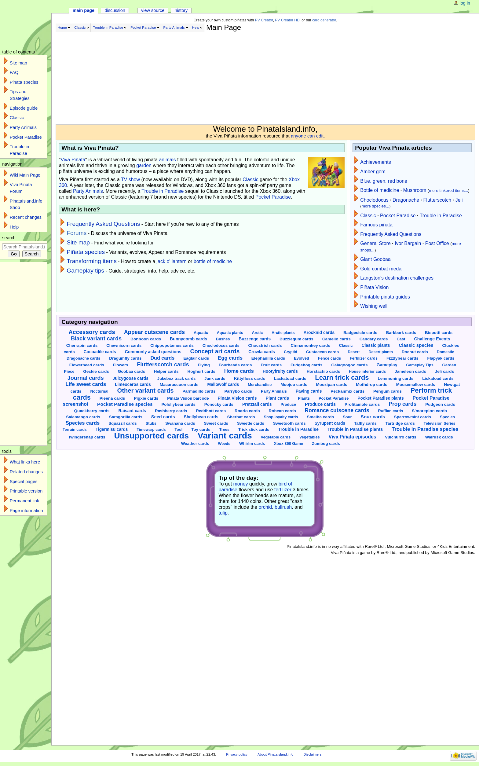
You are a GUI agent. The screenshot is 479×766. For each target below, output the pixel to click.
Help (195, 27)
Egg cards (230, 358)
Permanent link (24, 500)
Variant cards (225, 435)
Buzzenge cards (255, 339)
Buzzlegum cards (296, 339)
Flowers (120, 365)
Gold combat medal (381, 268)
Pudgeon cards (440, 404)
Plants (304, 398)
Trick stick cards (253, 429)
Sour (347, 417)
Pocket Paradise (143, 27)
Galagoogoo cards (349, 365)
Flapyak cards (441, 358)
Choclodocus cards (221, 345)
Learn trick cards (342, 377)
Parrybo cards (238, 391)
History (181, 10)
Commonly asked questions (153, 351)
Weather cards (195, 443)
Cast (401, 339)
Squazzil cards (122, 423)
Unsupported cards (151, 435)
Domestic (445, 352)
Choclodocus (374, 200)
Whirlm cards (252, 443)
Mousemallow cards (415, 384)
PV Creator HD (287, 20)
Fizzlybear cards (402, 358)
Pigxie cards (146, 398)
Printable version (26, 491)
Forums (76, 233)
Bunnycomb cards (188, 338)
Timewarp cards (151, 429)
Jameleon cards (410, 371)
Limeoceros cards (133, 384)
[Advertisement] (208, 76)
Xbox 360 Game (288, 443)
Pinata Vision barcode (188, 398)
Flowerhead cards (86, 365)
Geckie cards (96, 371)
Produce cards (320, 404)
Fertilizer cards (364, 358)
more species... (375, 206)
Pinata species (24, 82)
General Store (375, 243)
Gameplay (386, 364)
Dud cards (162, 358)
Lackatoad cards (290, 378)
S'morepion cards (429, 411)
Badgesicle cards (360, 332)
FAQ (14, 72)
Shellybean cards (201, 417)
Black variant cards (96, 338)
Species (447, 417)
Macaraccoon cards (179, 384)
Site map (78, 242)
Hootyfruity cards (280, 371)
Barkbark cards (401, 332)
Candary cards (374, 339)
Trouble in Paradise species (425, 429)
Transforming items (92, 261)
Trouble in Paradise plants (355, 429)
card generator (324, 20)
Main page (83, 10)
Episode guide (24, 108)
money (240, 483)
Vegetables (309, 437)
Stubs (151, 423)
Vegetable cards (276, 437)
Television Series (439, 423)
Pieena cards (112, 398)
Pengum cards (387, 391)
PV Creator (264, 20)
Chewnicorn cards (123, 345)
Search (9, 237)
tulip (223, 512)
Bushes (223, 339)
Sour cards (372, 416)
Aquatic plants (230, 333)
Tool (179, 429)
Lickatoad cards (438, 378)
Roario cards (247, 411)
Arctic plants (283, 333)
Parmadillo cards (198, 391)
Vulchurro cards (400, 437)
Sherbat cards (241, 417)
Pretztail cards (257, 404)
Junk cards (214, 378)
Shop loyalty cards (281, 417)
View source (152, 10)
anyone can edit (307, 135)
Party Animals (174, 27)
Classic (80, 27)
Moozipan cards (331, 384)
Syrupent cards (330, 423)
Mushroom (414, 190)
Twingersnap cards (86, 437)
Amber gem (373, 171)
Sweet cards (216, 423)
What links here (25, 462)
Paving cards (309, 391)
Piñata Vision (374, 287)
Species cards (83, 423)
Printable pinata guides (385, 296)
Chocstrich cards (265, 345)
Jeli (459, 200)
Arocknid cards (319, 332)
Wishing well (373, 306)
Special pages (24, 481)
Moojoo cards (293, 384)
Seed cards (163, 416)
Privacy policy (236, 754)
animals (167, 159)
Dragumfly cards (125, 358)
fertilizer (282, 489)
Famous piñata (376, 224)
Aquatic (201, 332)
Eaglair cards (196, 358)
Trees (224, 429)
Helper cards (166, 371)
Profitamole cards (362, 404)
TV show (130, 179)
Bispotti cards (438, 332)
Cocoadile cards (100, 352)
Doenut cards (415, 352)
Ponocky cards (218, 404)
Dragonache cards (83, 358)
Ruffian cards (390, 411)
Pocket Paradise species (125, 404)
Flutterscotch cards (163, 364)
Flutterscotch (437, 200)
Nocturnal (99, 391)
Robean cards (282, 411)
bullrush (283, 507)
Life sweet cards (85, 384)
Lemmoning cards (395, 378)
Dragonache (406, 200)
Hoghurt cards (201, 371)
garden (144, 165)
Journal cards (86, 378)
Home (62, 27)
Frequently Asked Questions (103, 224)
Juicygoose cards (130, 378)
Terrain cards (75, 429)
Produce (288, 404)
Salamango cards (83, 417)
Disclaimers (312, 754)
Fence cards (329, 358)
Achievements (375, 162)
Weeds (224, 444)
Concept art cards (215, 351)
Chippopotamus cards (172, 345)
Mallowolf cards (223, 384)
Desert (354, 352)
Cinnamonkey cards (310, 345)
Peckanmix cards (347, 391)
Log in (465, 3)
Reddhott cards (211, 411)
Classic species (416, 345)
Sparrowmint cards (412, 417)
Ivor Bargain (408, 243)
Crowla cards (261, 351)
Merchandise (260, 384)
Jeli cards (444, 371)
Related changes (26, 471)
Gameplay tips (85, 270)
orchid (265, 507)
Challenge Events (432, 338)
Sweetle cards (250, 423)
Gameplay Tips (419, 365)
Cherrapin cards (82, 345)
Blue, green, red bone (383, 181)
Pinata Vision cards (237, 398)
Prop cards (402, 404)
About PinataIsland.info (275, 754)
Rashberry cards (171, 411)
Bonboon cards (145, 339)
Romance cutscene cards (337, 410)
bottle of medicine (213, 261)
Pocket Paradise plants (380, 398)
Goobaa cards (131, 371)
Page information (26, 510)
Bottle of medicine (379, 190)
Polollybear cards (178, 404)
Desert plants (380, 352)
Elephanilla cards (268, 358)
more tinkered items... (448, 190)
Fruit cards (271, 365)
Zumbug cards (326, 443)
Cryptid (290, 352)
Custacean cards (322, 352)
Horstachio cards (323, 371)
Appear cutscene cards (154, 332)
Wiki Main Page (25, 175)
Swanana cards (180, 423)
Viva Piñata (72, 159)
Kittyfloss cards (249, 378)
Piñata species (86, 252)
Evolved (301, 358)
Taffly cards (365, 423)
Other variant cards (145, 390)
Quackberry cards (91, 411)
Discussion (114, 10)
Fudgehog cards (306, 365)
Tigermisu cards (112, 429)
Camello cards (336, 339)
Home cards (239, 371)
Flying (204, 365)
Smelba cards (320, 417)
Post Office (437, 243)
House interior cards (367, 371)
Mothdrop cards (371, 384)
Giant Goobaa (375, 259)
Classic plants (375, 345)
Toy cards (200, 429)
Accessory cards (91, 332)
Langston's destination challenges (396, 277)
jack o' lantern (172, 261)
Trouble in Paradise (108, 27)
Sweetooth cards (289, 423)
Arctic (257, 333)
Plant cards (277, 398)
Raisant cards (132, 410)
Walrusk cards (439, 437)
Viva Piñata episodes (352, 436)
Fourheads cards (235, 365)
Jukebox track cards (176, 378)
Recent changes (26, 217)
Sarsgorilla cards (125, 417)
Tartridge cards (400, 423)
